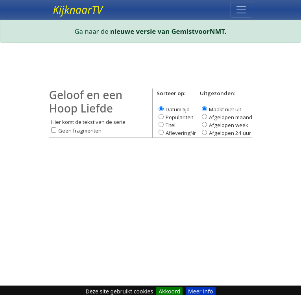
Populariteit (179, 117)
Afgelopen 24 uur (230, 132)
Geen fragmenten (80, 130)
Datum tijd (178, 109)
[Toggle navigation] (241, 10)
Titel (170, 125)
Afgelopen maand (230, 117)
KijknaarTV (78, 10)
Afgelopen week (228, 125)
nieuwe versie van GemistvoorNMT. (168, 31)
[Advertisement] (150, 68)
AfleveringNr (181, 132)
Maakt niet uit (225, 109)
